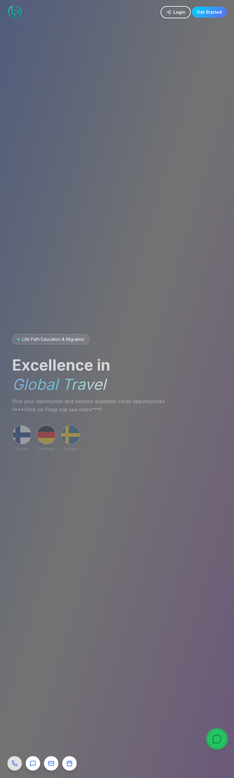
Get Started (209, 9)
